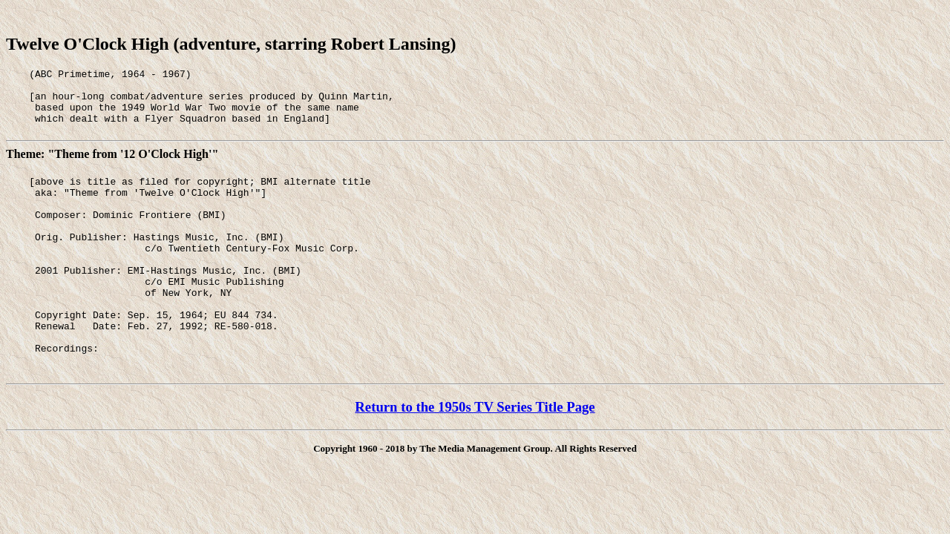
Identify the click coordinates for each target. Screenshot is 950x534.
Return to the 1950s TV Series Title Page (474, 453)
